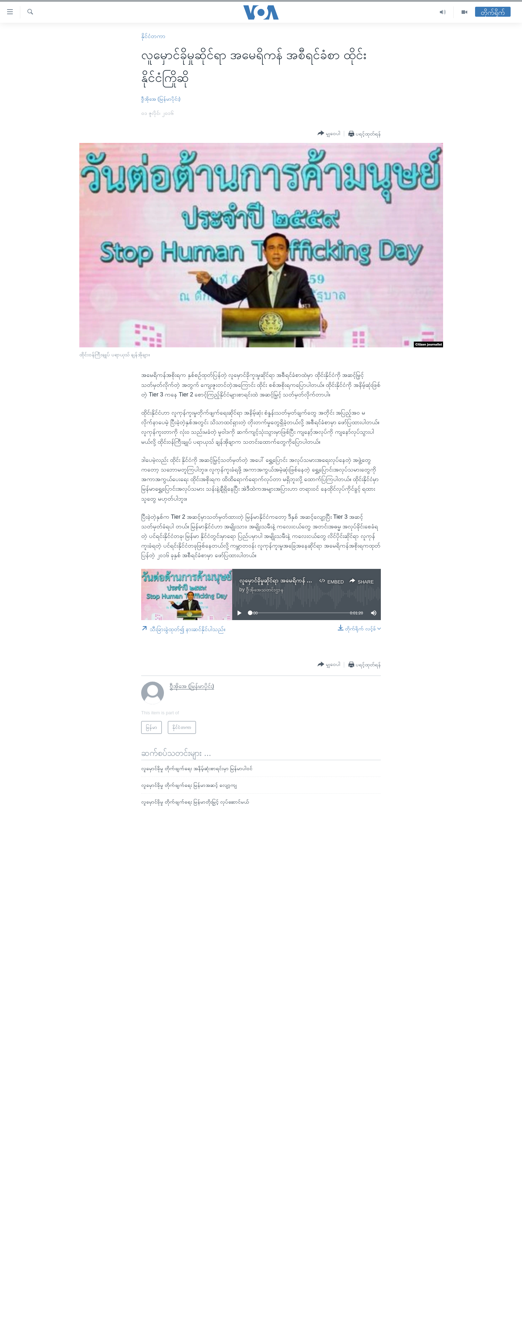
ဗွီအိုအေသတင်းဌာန (264, 589)
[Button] (329, 133)
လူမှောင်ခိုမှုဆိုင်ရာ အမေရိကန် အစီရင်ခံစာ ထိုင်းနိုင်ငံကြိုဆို (302, 580)
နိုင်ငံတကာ (153, 36)
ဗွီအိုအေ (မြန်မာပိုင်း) (160, 99)
